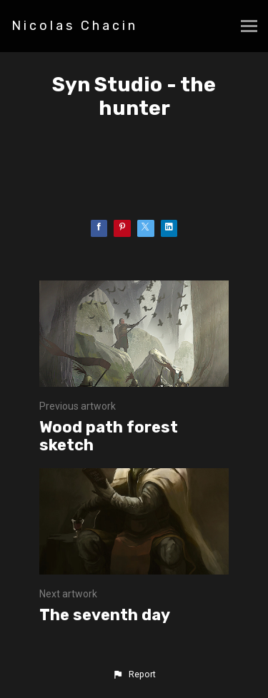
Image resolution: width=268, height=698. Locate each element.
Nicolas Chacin (74, 26)
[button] (133, 674)
